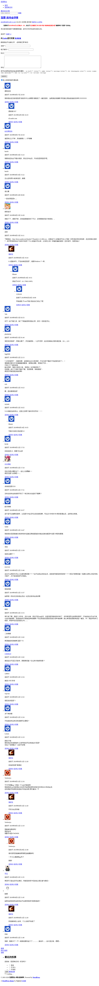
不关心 (13, 970)
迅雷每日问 (8, 7)
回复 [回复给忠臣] (16, 247)
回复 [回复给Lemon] (16, 751)
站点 (2, 53)
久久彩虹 (8, 467)
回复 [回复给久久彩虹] (16, 479)
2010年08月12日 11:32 (8, 22)
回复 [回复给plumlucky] (16, 347)
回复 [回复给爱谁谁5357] (20, 124)
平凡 (6, 876)
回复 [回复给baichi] (16, 164)
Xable (5, 38)
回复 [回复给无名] (16, 560)
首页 (6, 5)
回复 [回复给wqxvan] (16, 707)
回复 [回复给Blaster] (24, 287)
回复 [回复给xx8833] (16, 687)
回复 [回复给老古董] (16, 205)
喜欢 (12, 968)
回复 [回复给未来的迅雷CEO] (16, 500)
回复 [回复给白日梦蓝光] (16, 145)
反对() (12, 104)
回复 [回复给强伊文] (20, 267)
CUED (24, 983)
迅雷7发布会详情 (9, 17)
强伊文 (34, 22)
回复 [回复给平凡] (16, 887)
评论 (39, 22)
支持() (7, 104)
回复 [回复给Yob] (16, 327)
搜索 (19, 13)
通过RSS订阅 (5, 11)
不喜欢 (13, 972)
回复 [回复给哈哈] (16, 627)
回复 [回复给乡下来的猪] (16, 727)
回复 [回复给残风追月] (16, 225)
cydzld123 (8, 656)
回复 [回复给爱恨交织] (16, 104)
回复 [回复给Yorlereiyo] (16, 795)
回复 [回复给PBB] (16, 947)
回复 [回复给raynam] (16, 417)
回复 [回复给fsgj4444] (16, 377)
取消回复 (18, 38)
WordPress (36, 980)
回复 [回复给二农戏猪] (16, 647)
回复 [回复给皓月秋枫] (16, 520)
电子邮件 (4, 49)
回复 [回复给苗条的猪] (16, 602)
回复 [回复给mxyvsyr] (16, 582)
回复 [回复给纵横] (16, 907)
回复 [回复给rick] (16, 397)
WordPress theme (8, 983)
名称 (3, 46)
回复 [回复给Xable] (16, 540)
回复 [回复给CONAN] (28, 307)
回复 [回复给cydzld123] (16, 667)
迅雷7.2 (8, 34)
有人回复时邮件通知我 (10, 83)
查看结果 (12, 974)
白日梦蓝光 (8, 134)
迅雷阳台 (4, 2)
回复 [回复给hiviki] (16, 457)
